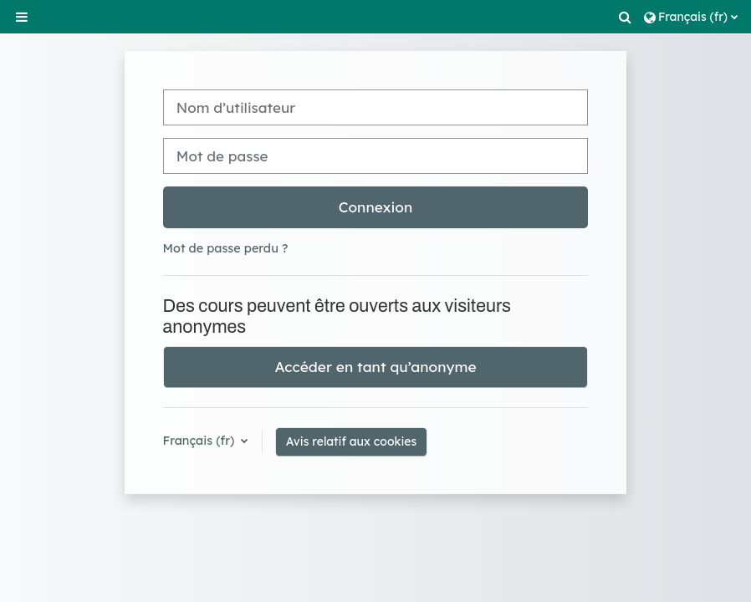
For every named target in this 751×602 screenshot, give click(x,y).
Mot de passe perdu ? (226, 248)
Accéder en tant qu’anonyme (375, 366)
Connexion (376, 207)
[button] (626, 17)
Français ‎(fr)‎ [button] (200, 440)
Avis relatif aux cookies (351, 441)
